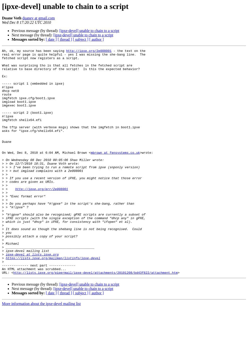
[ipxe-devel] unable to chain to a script (89, 31)
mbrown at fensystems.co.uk (115, 173)
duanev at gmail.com (38, 18)
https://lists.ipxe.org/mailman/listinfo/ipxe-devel (53, 300)
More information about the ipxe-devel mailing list (41, 349)
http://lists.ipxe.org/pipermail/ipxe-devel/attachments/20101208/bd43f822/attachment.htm (95, 317)
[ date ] (51, 39)
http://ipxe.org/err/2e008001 (41, 217)
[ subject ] (80, 39)
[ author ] (96, 39)
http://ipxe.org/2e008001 (88, 51)
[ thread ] (65, 39)
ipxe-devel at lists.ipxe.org (32, 296)
